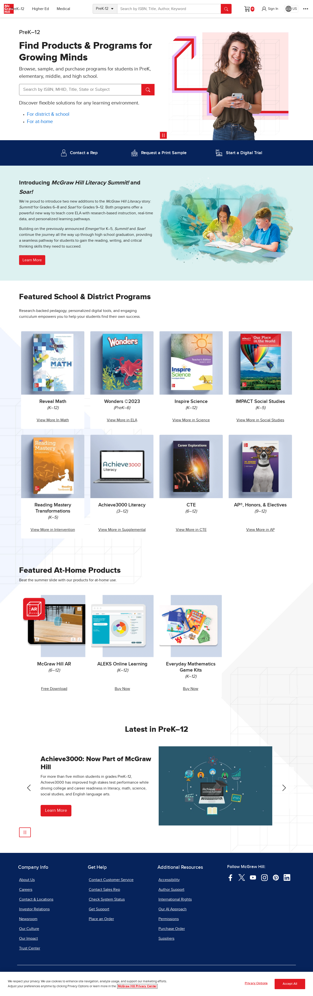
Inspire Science (191, 401)
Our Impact (28, 938)
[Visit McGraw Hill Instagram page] (264, 877)
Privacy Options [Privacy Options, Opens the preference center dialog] (256, 983)
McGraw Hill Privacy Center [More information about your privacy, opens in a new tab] (137, 986)
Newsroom (28, 919)
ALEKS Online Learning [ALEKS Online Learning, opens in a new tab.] (122, 664)
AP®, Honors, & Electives (260, 505)
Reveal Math (52, 401)
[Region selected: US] (291, 9)
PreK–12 (26, 9)
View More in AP (260, 530)
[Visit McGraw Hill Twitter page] (241, 877)
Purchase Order (171, 929)
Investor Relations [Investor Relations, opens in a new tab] (34, 909)
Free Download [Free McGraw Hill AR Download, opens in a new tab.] (54, 689)
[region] (156, 984)
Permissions (168, 919)
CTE (191, 505)
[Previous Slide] (29, 788)
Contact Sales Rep (104, 890)
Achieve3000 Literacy (121, 505)
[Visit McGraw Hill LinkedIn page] (287, 877)
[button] (269, 8)
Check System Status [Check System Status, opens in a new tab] (107, 899)
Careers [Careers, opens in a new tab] (25, 890)
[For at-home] (40, 122)
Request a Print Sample (164, 153)
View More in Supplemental (122, 530)
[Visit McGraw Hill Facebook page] (230, 877)
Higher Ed (49, 9)
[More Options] (305, 8)
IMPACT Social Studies (260, 401)
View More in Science (191, 420)
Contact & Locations (36, 899)
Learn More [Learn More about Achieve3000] (56, 810)
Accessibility (169, 880)
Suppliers (166, 938)
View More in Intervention (53, 530)
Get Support (99, 909)
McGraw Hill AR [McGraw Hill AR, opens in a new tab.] (54, 664)
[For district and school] (48, 114)
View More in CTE (191, 530)
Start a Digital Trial (244, 153)
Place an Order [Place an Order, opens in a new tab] (101, 919)
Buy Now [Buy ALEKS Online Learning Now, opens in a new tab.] (122, 689)
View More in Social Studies (260, 420)
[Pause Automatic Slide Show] (25, 832)
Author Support (171, 890)
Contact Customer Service (111, 880)
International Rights (175, 899)
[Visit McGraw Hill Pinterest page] (275, 877)
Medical (72, 9)
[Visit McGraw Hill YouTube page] (253, 877)
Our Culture (29, 929)
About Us (27, 880)
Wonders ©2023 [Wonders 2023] (122, 401)
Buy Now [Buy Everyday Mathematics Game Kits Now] (190, 689)
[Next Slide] (284, 788)
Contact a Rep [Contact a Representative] (84, 153)
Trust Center (29, 948)
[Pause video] (163, 135)
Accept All (290, 983)
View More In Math (53, 420)
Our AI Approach (172, 909)
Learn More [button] (32, 260)
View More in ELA (122, 420)
